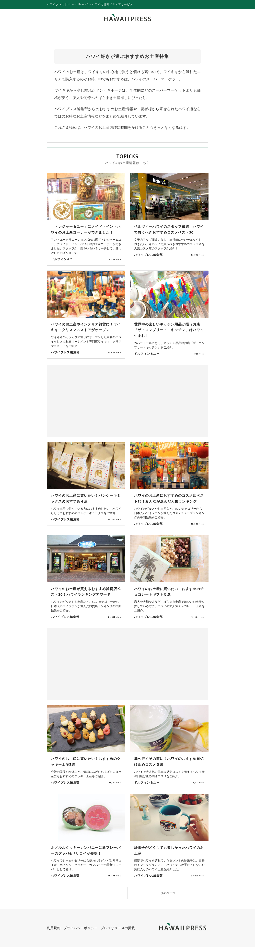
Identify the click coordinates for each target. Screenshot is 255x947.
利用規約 (53, 928)
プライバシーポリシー (80, 928)
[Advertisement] (88, 400)
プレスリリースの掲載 (118, 928)
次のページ (168, 893)
